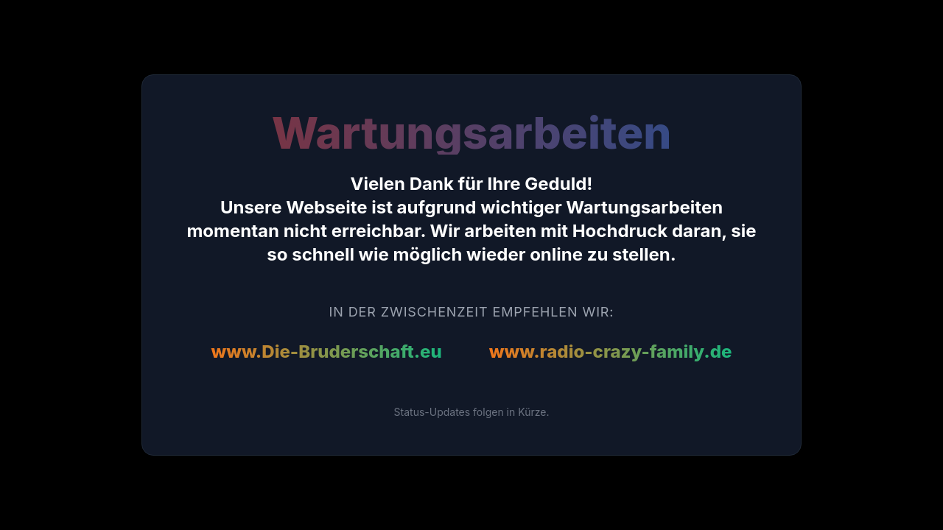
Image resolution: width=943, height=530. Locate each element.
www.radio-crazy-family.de (610, 351)
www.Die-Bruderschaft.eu (326, 351)
